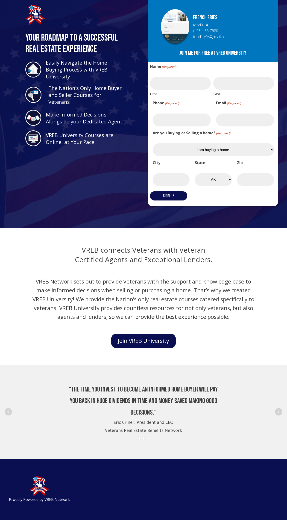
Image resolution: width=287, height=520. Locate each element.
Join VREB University (143, 340)
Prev (8, 411)
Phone (166, 103)
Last (216, 93)
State (200, 162)
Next (278, 411)
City (156, 162)
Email (228, 103)
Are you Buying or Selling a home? (191, 133)
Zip (240, 162)
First (153, 93)
